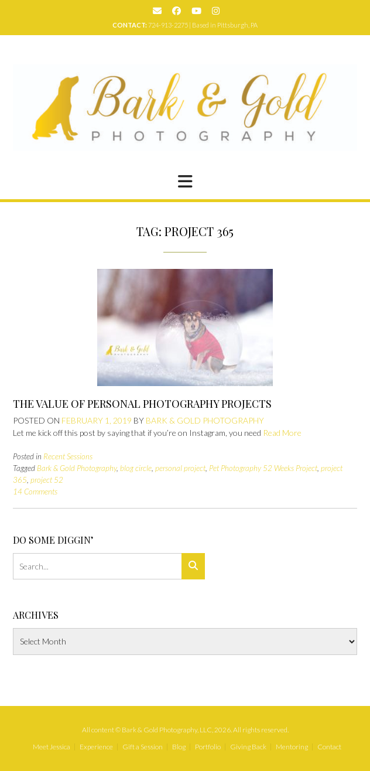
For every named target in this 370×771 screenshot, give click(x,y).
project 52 (46, 480)
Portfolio (208, 746)
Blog (179, 746)
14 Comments (35, 491)
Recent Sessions (67, 456)
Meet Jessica (51, 746)
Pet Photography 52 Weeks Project (263, 468)
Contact (329, 746)
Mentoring (292, 746)
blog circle (136, 468)
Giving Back (248, 746)
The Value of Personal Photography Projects (142, 404)
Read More (282, 433)
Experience (96, 746)
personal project (180, 468)
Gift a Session (142, 746)
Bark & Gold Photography (205, 420)
